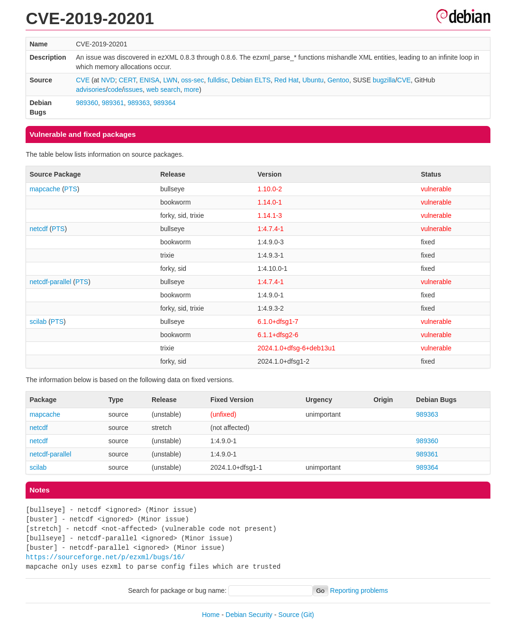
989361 (113, 103)
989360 (87, 103)
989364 (165, 103)
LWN (170, 80)
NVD (108, 80)
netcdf (38, 229)
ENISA (150, 80)
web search (163, 89)
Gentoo (338, 80)
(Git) (307, 614)
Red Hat (286, 80)
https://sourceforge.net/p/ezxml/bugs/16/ (105, 557)
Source (288, 614)
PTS (70, 189)
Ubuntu (313, 80)
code (115, 89)
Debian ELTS (251, 80)
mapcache (44, 189)
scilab (37, 321)
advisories (91, 89)
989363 (138, 103)
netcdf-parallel (50, 282)
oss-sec (192, 80)
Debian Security (249, 614)
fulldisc (218, 80)
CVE (83, 80)
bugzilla (384, 80)
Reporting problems (359, 590)
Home (210, 614)
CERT (127, 80)
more (191, 89)
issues (133, 89)
